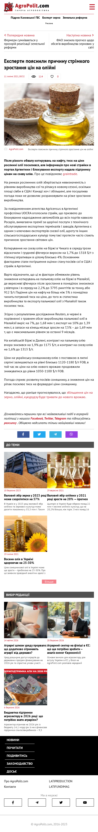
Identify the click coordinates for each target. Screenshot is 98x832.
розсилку (10, 423)
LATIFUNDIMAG (59, 787)
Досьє (12, 771)
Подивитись (17, 756)
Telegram (60, 418)
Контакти (10, 787)
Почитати (15, 748)
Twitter (48, 418)
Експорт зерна (51, 17)
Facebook (36, 418)
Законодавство (20, 763)
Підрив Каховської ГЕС (25, 17)
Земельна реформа (75, 17)
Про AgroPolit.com (16, 781)
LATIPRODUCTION (60, 781)
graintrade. (70, 174)
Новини (13, 740)
